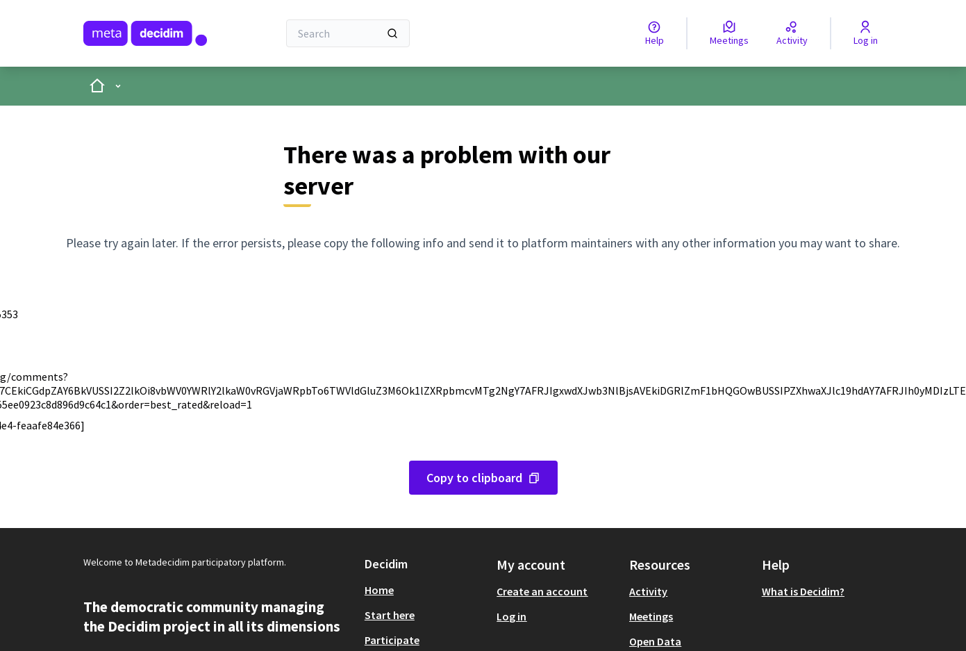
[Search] (348, 33)
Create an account (542, 591)
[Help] (654, 33)
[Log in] (865, 33)
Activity (648, 591)
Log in (511, 616)
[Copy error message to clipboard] (483, 478)
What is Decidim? (803, 591)
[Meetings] (729, 33)
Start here (390, 615)
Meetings (651, 616)
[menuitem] (425, 590)
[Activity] (792, 33)
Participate (392, 640)
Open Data (655, 641)
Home (379, 590)
